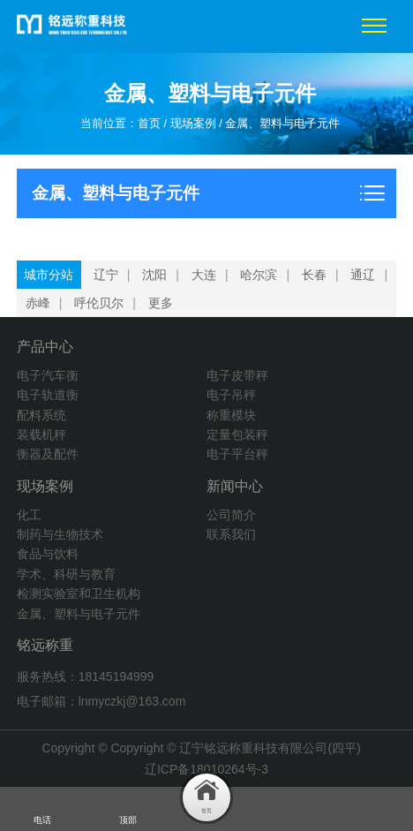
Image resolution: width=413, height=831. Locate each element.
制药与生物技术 (60, 534)
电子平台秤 (237, 454)
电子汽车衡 (48, 375)
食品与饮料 (48, 554)
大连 (203, 275)
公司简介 (231, 515)
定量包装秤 (237, 434)
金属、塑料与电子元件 (282, 123)
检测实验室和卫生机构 (78, 593)
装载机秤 (41, 434)
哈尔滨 (258, 275)
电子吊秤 (231, 395)
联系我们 (231, 534)
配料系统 (41, 415)
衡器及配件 (48, 454)
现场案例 (193, 123)
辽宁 (106, 275)
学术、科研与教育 (66, 574)
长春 (314, 275)
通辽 (362, 275)
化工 (29, 515)
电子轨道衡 (48, 395)
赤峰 (38, 303)
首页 (149, 123)
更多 (160, 303)
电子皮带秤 (237, 375)
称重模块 (231, 415)
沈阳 (154, 275)
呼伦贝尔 (99, 303)
